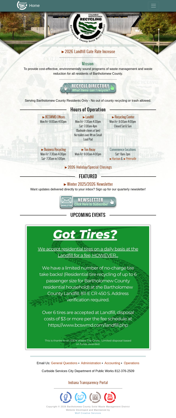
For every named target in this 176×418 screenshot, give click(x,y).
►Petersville (129, 158)
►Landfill (88, 117)
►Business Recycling (53, 149)
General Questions (64, 363)
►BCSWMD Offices (53, 117)
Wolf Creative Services (88, 413)
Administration (91, 363)
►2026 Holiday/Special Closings (88, 167)
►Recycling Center (122, 117)
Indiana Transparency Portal (88, 382)
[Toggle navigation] (153, 6)
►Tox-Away (88, 149)
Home (28, 6)
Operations (131, 363)
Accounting (112, 363)
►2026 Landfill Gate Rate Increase (88, 51)
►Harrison (114, 158)
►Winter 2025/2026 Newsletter (88, 184)
